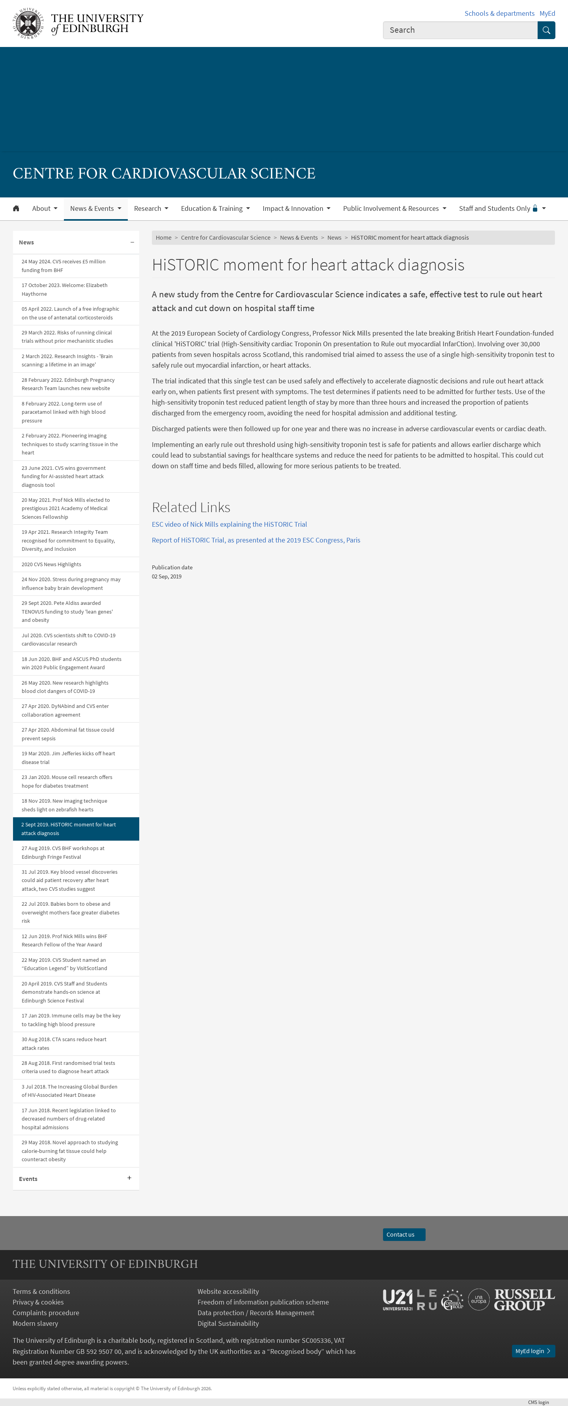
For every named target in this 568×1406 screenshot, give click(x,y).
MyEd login (534, 1351)
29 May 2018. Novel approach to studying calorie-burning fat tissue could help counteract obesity (70, 1151)
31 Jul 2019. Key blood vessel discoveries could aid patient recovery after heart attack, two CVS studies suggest (70, 880)
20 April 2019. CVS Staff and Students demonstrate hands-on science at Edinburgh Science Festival (64, 992)
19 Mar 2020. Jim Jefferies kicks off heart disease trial (68, 757)
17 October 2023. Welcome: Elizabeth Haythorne (65, 289)
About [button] (42, 208)
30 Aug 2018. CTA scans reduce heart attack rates (64, 1043)
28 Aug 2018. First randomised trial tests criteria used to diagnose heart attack (68, 1067)
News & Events (299, 237)
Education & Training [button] (212, 208)
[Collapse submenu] (132, 242)
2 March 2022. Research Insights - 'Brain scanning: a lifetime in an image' (67, 360)
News (26, 242)
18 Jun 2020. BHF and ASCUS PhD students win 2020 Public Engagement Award (71, 663)
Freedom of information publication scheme (263, 1302)
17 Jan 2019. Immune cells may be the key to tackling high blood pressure (71, 1019)
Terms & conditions (41, 1291)
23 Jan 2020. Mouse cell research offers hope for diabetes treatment (67, 781)
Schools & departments (500, 13)
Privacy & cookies (38, 1302)
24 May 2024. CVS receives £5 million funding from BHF (64, 265)
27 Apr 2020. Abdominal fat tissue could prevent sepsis (68, 733)
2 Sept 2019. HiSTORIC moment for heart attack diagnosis (68, 828)
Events (28, 1179)
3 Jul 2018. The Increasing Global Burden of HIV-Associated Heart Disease (70, 1090)
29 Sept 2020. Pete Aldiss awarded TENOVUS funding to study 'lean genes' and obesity (67, 611)
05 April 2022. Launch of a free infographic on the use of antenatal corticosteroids (70, 313)
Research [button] (148, 208)
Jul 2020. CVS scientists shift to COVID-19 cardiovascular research (69, 639)
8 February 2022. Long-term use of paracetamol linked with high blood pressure (64, 412)
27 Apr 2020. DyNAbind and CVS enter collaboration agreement (65, 710)
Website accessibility (228, 1291)
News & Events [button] (93, 208)
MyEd (547, 13)
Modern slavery (35, 1323)
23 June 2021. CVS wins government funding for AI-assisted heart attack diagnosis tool (64, 476)
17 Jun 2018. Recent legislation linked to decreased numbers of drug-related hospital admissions (69, 1119)
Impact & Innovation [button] (294, 208)
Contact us (404, 1234)
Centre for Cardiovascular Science (226, 237)
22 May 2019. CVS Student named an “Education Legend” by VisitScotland (64, 964)
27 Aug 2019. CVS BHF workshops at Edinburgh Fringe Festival (63, 852)
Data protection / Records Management (256, 1312)
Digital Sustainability (228, 1323)
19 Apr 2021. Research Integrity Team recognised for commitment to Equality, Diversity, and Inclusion (68, 540)
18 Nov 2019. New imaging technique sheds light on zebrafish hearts (64, 805)
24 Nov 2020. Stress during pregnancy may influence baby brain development (71, 583)
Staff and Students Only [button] (499, 208)
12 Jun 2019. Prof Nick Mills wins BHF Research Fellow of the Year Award (64, 940)
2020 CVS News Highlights (51, 564)
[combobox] (460, 30)
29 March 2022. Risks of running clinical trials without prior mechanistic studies (67, 336)
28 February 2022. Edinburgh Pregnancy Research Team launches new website (68, 384)
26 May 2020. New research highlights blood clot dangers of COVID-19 (65, 687)
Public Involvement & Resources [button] (392, 208)
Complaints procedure (46, 1312)
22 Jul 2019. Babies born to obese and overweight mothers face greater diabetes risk (71, 912)
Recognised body (295, 1351)
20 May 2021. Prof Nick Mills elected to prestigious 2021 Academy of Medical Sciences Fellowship (66, 508)
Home (164, 237)
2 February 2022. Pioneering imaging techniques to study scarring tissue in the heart (70, 444)
